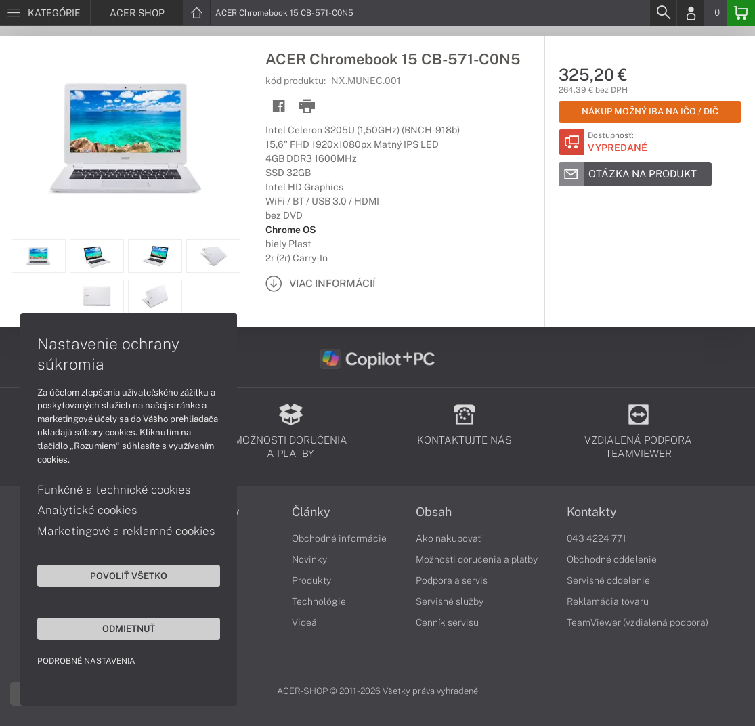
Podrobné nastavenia (86, 661)
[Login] (690, 13)
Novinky (309, 559)
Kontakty (592, 512)
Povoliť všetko (128, 575)
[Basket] (741, 13)
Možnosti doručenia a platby (477, 559)
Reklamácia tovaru (608, 601)
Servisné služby (449, 601)
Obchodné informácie (339, 538)
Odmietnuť (128, 628)
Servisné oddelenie (608, 580)
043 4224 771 (596, 538)
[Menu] (45, 13)
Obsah (434, 512)
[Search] (662, 13)
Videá (304, 622)
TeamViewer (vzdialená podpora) (637, 622)
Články (311, 512)
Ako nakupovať (448, 538)
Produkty (311, 580)
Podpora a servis (452, 580)
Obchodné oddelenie (612, 559)
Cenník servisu (447, 622)
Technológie (319, 601)
